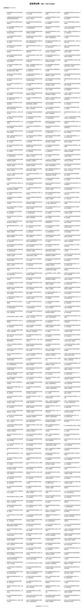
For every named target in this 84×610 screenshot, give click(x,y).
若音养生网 (38, 606)
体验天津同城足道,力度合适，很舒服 (15, 496)
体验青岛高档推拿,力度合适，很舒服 (15, 316)
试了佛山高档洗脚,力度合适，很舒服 (72, 425)
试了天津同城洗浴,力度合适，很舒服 (34, 562)
